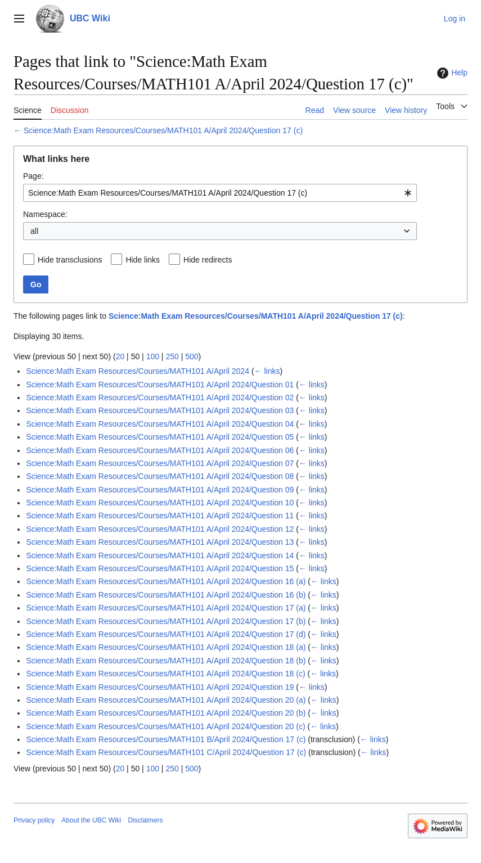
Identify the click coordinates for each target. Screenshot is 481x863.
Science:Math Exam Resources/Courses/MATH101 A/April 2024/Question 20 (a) (165, 699)
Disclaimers (145, 820)
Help (450, 73)
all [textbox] (34, 231)
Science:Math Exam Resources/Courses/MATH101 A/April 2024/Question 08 (160, 476)
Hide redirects (207, 259)
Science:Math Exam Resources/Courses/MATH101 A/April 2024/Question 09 (160, 489)
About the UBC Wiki (91, 820)
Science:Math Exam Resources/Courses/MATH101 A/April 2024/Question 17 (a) (165, 607)
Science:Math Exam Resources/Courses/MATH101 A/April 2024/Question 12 (160, 529)
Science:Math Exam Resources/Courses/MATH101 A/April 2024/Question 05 (160, 436)
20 (120, 356)
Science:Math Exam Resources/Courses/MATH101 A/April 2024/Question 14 (160, 555)
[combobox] (220, 193)
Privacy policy (34, 820)
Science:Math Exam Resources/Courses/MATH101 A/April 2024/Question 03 (160, 410)
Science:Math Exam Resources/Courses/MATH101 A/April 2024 (137, 371)
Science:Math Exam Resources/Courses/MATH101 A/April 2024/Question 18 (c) (165, 673)
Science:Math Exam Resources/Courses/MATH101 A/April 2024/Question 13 (160, 541)
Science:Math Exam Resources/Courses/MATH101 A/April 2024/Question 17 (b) (165, 621)
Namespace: (45, 214)
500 (191, 356)
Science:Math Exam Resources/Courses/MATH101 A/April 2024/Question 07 (160, 463)
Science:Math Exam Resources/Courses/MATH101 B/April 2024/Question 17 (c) (165, 739)
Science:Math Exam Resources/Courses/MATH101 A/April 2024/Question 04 (160, 423)
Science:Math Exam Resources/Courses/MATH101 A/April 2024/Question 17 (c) (163, 130)
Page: (33, 175)
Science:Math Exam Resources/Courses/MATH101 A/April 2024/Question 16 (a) (165, 581)
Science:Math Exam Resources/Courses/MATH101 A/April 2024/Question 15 (160, 568)
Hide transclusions (70, 259)
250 (171, 356)
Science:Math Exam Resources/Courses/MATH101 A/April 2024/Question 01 (160, 384)
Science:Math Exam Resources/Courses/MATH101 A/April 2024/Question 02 (160, 397)
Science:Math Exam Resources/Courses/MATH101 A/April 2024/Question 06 (160, 450)
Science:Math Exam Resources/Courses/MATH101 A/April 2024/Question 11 (160, 515)
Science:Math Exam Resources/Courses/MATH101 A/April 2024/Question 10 (160, 502)
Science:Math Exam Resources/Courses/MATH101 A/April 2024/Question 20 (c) (165, 726)
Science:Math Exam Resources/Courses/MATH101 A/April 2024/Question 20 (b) (165, 712)
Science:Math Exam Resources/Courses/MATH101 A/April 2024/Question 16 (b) (165, 594)
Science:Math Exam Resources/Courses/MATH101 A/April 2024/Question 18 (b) (165, 660)
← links (267, 371)
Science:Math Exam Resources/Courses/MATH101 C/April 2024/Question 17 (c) (166, 752)
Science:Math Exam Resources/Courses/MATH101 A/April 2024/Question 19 (160, 687)
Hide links (142, 259)
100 (152, 356)
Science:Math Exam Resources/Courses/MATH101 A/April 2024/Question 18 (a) (165, 647)
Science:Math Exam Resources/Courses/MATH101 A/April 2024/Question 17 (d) (165, 634)
